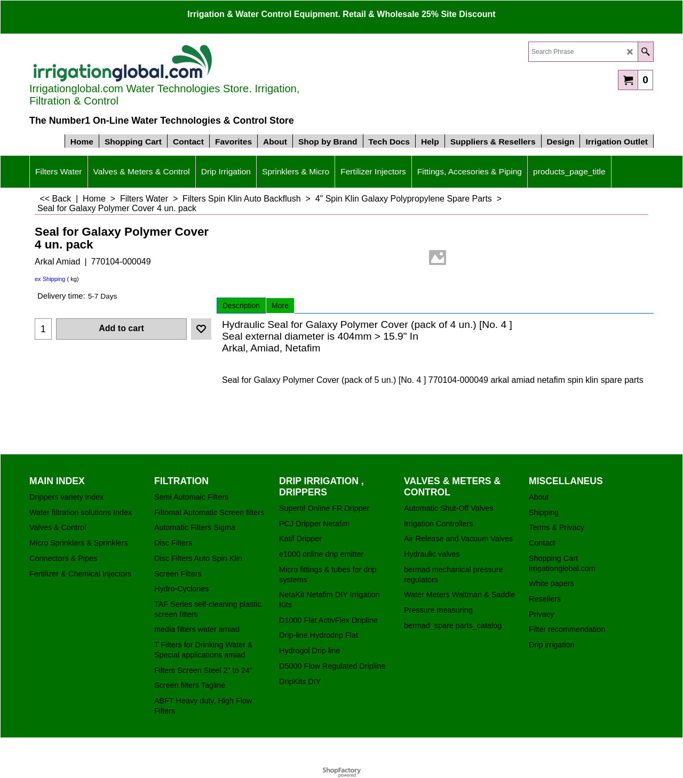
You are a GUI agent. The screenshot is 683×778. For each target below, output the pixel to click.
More (280, 305)
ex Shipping (50, 279)
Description (241, 305)
